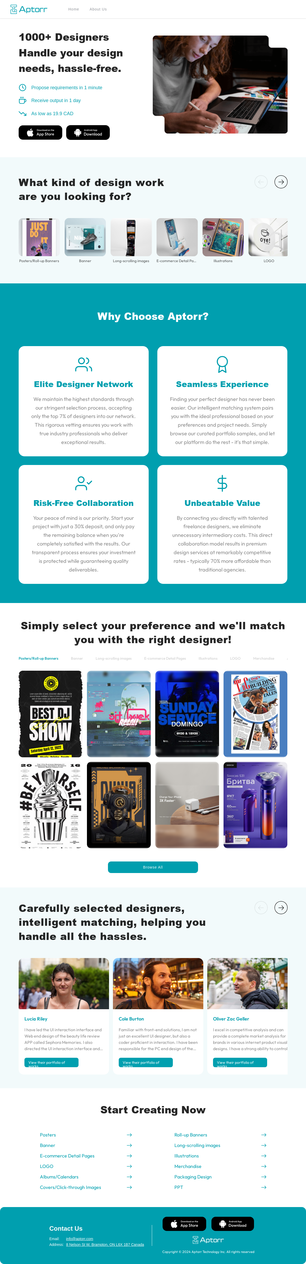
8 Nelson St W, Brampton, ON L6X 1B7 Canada (94, 1244)
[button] (261, 181)
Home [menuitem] (73, 9)
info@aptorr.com (79, 1239)
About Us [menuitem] (98, 9)
